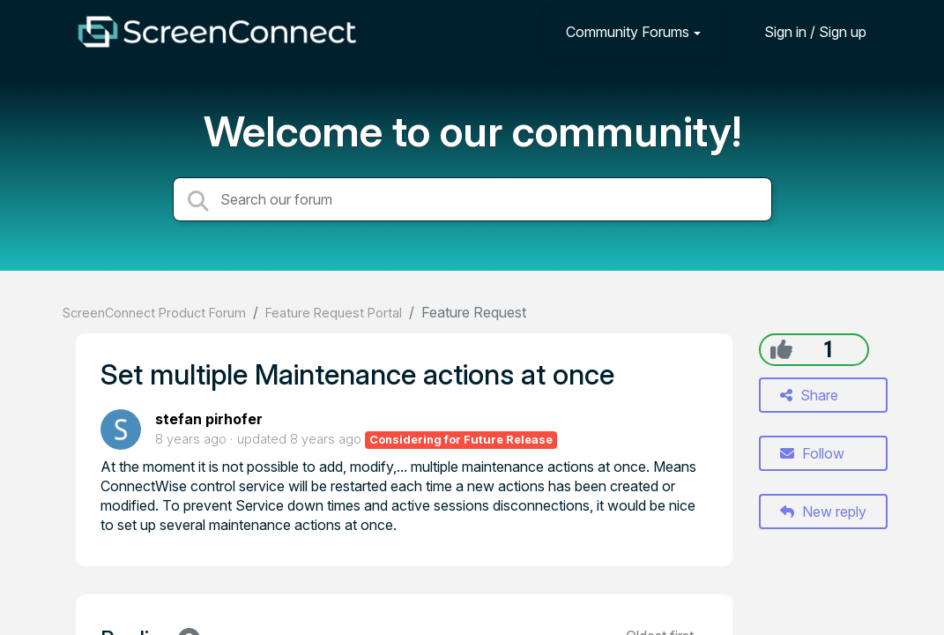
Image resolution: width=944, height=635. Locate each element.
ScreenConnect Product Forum (154, 312)
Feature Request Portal (333, 312)
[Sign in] (802, 31)
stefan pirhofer (209, 419)
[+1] (781, 349)
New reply (823, 511)
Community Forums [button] (627, 32)
